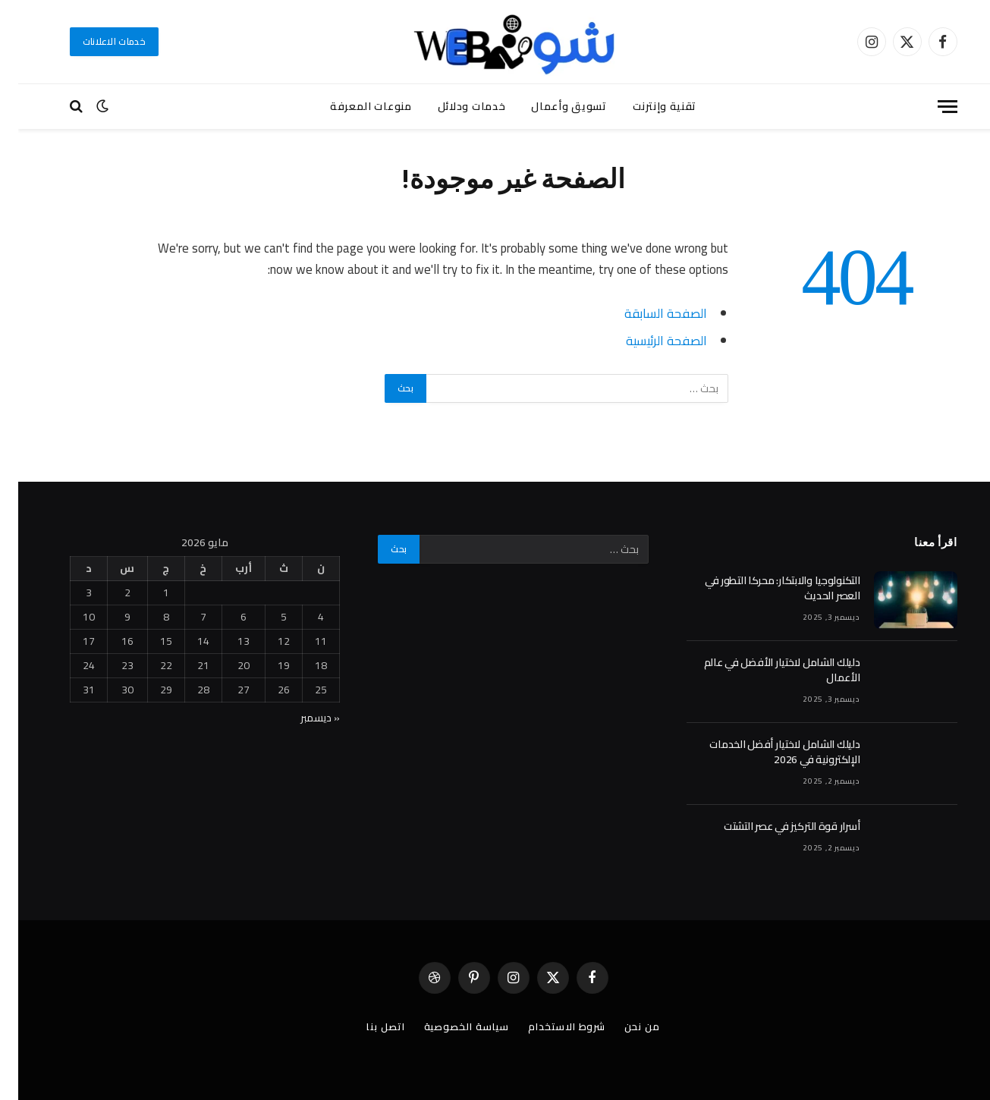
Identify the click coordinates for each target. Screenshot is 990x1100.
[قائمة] (929, 107)
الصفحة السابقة (647, 313)
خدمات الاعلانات (96, 41)
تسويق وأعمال (550, 106)
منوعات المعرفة (353, 106)
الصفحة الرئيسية (648, 340)
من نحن (623, 1026)
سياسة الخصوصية (449, 1026)
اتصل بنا (367, 1026)
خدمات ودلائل (454, 106)
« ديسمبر (302, 718)
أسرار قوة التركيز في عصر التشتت (773, 826)
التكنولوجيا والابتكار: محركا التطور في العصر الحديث (764, 588)
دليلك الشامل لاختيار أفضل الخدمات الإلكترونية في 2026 (766, 752)
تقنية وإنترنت (646, 106)
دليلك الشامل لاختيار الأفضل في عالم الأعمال (764, 670)
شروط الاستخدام (548, 1026)
